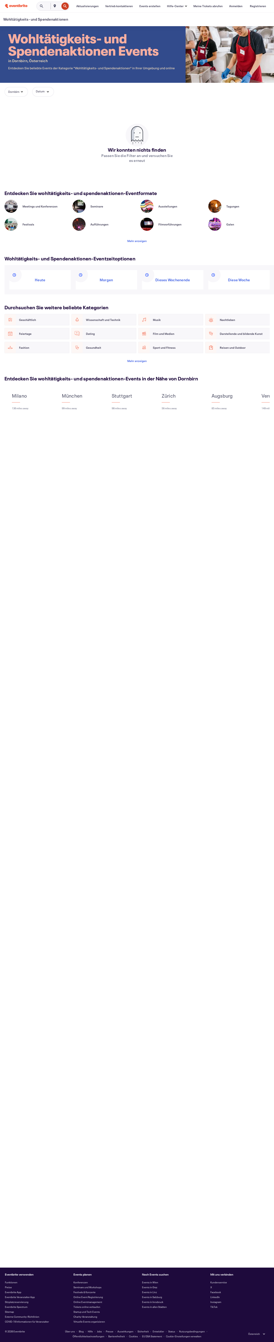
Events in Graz (149, 1287)
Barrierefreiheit (116, 1336)
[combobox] (59, 6)
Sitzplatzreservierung (16, 1302)
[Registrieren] (258, 6)
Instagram (215, 1302)
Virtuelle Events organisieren (89, 1321)
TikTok (214, 1306)
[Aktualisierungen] (87, 6)
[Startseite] (16, 6)
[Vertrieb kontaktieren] (119, 6)
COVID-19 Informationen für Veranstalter (27, 1321)
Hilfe (90, 1331)
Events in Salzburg (152, 1297)
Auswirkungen (125, 1331)
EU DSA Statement (152, 1336)
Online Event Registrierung (88, 1297)
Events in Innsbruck (152, 1302)
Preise (8, 1287)
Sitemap (9, 1311)
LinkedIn (215, 1297)
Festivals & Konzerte (84, 1292)
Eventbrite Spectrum (16, 1306)
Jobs (99, 1331)
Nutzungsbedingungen (192, 1331)
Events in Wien (150, 1282)
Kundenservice (218, 1282)
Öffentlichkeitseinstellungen (88, 1336)
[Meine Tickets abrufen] (208, 6)
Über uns (70, 1331)
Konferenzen (80, 1282)
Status (171, 1331)
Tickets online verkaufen (86, 1306)
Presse (109, 1331)
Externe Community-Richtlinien (22, 1316)
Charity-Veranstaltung (85, 1316)
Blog (81, 1331)
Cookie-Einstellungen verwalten (183, 1336)
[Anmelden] (236, 6)
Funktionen (11, 1282)
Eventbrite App (13, 1292)
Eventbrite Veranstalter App (20, 1297)
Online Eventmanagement (87, 1302)
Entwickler (158, 1331)
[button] (177, 6)
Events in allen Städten (154, 1306)
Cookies (133, 1336)
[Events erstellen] (150, 6)
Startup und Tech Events (86, 1311)
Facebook (215, 1292)
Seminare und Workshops (87, 1287)
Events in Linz (149, 1292)
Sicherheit (143, 1331)
